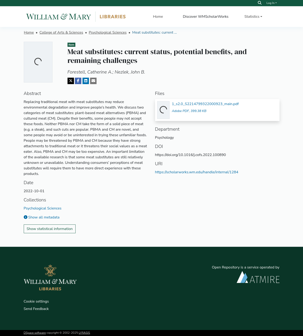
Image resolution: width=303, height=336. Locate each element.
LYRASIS (84, 333)
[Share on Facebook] (78, 81)
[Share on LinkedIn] (85, 81)
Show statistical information (50, 228)
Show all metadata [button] (42, 217)
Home (158, 16)
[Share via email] (93, 81)
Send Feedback (36, 308)
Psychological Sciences (107, 32)
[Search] (259, 3)
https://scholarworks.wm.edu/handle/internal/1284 (196, 172)
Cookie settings (36, 301)
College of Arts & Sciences (61, 32)
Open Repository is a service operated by (245, 274)
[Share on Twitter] (71, 81)
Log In (270, 3)
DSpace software (35, 333)
